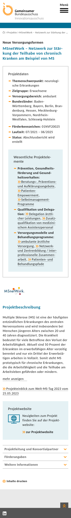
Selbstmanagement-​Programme (34, 202)
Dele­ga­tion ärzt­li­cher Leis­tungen (36, 216)
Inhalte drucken (17, 481)
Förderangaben (15, 457)
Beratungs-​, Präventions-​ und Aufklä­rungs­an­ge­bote (37, 184)
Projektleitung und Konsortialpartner (31, 449)
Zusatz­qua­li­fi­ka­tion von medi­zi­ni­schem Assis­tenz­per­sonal (37, 222)
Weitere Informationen (21, 465)
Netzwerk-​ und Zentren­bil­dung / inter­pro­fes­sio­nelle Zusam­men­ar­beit (37, 252)
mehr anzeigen (13, 379)
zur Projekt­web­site (39, 432)
